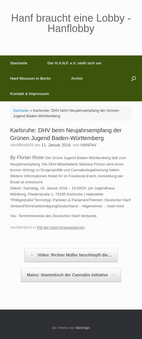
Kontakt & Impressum (29, 94)
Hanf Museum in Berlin (30, 78)
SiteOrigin (82, 327)
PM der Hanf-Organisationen (60, 227)
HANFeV (88, 145)
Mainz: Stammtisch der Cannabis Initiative (71, 275)
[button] (133, 78)
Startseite (18, 63)
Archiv (77, 78)
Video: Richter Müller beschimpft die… (71, 255)
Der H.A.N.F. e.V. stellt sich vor (74, 63)
